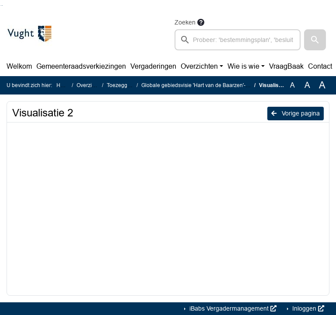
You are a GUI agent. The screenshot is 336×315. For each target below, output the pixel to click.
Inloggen (307, 308)
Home (63, 85)
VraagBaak (286, 66)
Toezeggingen (124, 85)
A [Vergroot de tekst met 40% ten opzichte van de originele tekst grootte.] (322, 85)
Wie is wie (243, 66)
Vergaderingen (153, 66)
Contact (320, 66)
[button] (315, 39)
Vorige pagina (295, 113)
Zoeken (185, 22)
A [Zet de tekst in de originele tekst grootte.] (292, 85)
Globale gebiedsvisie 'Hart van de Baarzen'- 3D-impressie (210, 85)
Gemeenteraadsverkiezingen (81, 66)
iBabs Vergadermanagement (232, 308)
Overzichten (199, 66)
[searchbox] (238, 39)
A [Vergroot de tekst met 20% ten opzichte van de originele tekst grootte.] (307, 85)
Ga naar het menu (2, 5)
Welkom (19, 66)
